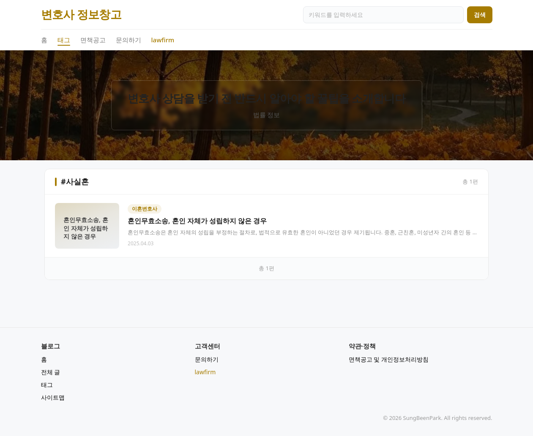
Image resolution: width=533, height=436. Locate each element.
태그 (63, 40)
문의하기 (128, 40)
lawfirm (163, 40)
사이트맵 (53, 397)
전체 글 (50, 372)
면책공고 (93, 40)
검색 (480, 15)
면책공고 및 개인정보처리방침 (389, 359)
